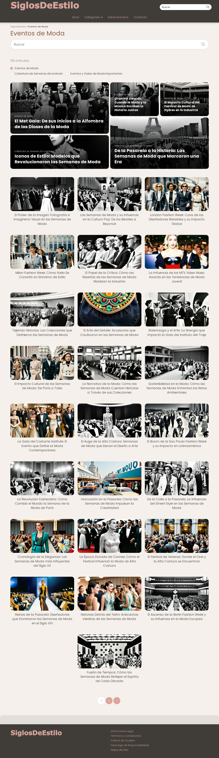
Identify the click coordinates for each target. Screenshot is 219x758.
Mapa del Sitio (119, 750)
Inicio (75, 17)
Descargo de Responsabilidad (130, 745)
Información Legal (122, 731)
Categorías (92, 17)
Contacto (140, 17)
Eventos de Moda (24, 68)
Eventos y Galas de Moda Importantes (94, 74)
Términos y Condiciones (126, 736)
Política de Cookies (123, 740)
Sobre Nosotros (118, 17)
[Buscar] (207, 7)
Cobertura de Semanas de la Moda (36, 74)
